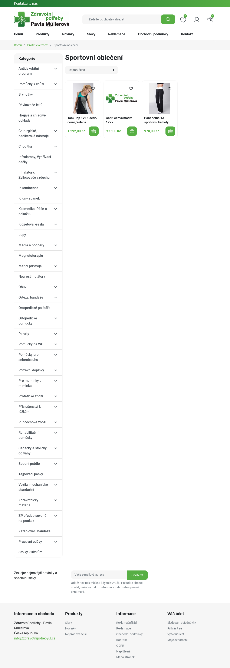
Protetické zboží (37, 45)
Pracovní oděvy (30, 542)
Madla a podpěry (31, 245)
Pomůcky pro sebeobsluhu (29, 357)
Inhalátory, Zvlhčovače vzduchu (34, 175)
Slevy (68, 622)
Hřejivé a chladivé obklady (32, 117)
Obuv (22, 287)
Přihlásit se (174, 628)
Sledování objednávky (181, 622)
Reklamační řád (126, 622)
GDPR (120, 645)
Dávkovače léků (30, 105)
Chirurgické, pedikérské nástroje (34, 133)
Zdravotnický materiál (28, 502)
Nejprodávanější (75, 634)
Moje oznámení (177, 640)
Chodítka (25, 146)
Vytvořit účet (175, 634)
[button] (210, 19)
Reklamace (123, 628)
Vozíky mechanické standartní (33, 487)
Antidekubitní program (29, 71)
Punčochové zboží (32, 422)
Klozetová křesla (31, 224)
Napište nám (124, 651)
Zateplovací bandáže (34, 531)
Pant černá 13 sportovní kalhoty (156, 120)
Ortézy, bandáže (31, 297)
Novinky (70, 628)
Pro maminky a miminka (30, 383)
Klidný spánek (29, 198)
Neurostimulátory (32, 276)
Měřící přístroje (30, 266)
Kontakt (121, 640)
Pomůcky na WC (31, 344)
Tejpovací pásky (31, 474)
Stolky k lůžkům (30, 552)
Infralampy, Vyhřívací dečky (35, 159)
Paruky (24, 334)
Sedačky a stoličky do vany (33, 450)
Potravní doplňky (31, 370)
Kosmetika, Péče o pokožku (33, 211)
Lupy (22, 235)
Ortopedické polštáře (34, 308)
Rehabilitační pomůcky (28, 435)
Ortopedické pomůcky (28, 320)
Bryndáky (26, 94)
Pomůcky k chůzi (31, 84)
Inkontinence (28, 188)
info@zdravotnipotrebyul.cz (34, 638)
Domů (18, 45)
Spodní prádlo (29, 464)
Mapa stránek (125, 657)
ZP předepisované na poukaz (32, 518)
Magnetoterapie (31, 256)
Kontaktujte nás (26, 3)
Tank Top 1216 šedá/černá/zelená (83, 120)
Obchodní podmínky (129, 634)
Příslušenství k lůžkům (30, 409)
